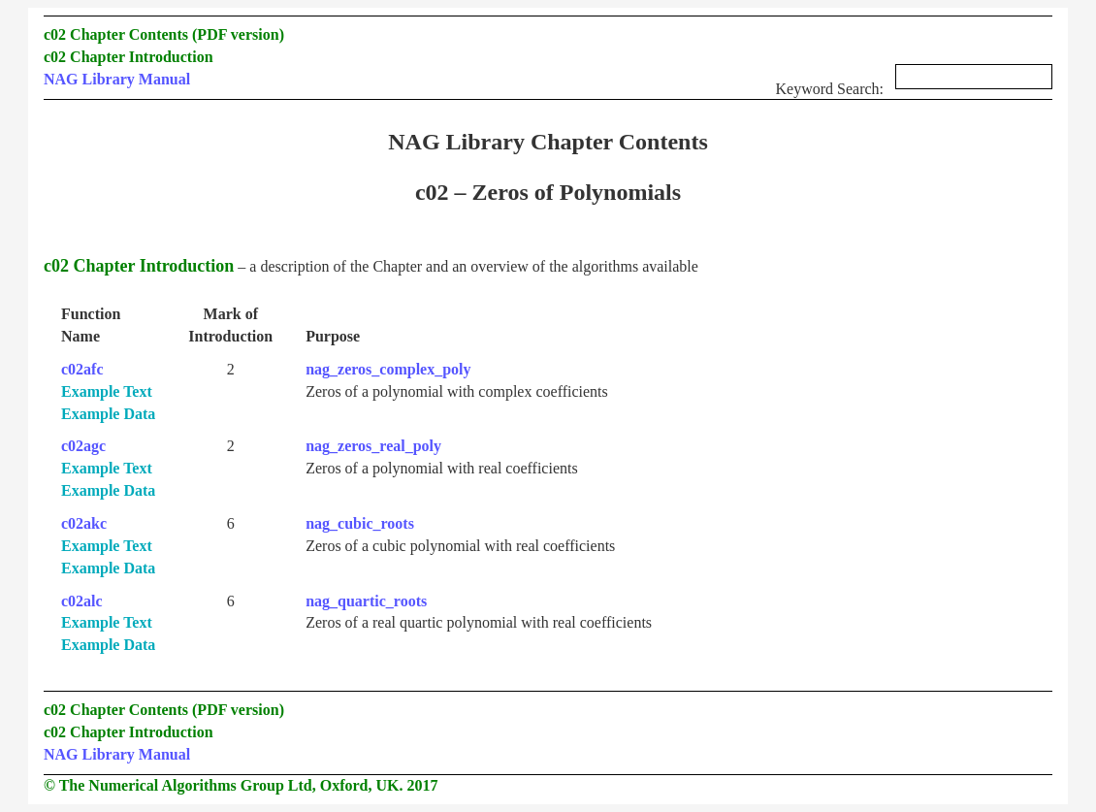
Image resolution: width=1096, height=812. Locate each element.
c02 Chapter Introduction (128, 57)
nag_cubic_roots (360, 523)
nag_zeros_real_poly (373, 446)
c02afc (82, 369)
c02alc (82, 601)
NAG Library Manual (117, 79)
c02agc (83, 446)
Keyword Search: (913, 83)
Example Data (108, 414)
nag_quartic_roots (366, 601)
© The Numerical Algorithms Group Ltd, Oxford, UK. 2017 (240, 785)
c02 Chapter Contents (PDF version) (164, 34)
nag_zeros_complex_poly (388, 369)
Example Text (106, 391)
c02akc (84, 523)
